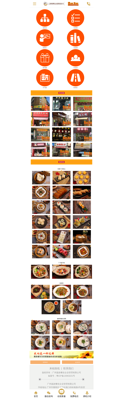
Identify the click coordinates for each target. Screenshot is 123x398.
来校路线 (54, 368)
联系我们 (68, 368)
